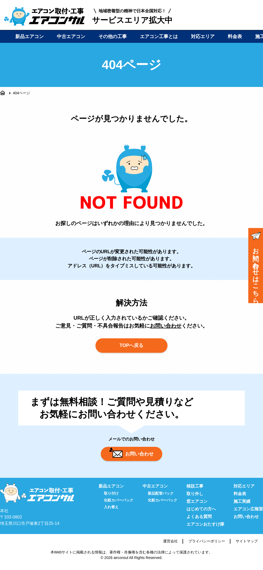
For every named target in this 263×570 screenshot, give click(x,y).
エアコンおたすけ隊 (205, 528)
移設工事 (194, 490)
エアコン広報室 (248, 513)
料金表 (235, 36)
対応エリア (203, 36)
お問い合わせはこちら (255, 266)
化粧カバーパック (118, 504)
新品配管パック (161, 497)
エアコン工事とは (159, 36)
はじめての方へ (201, 513)
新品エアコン (29, 36)
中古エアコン (71, 36)
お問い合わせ (165, 326)
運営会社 (170, 545)
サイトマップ (247, 545)
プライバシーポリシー (206, 545)
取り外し (194, 498)
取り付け (111, 497)
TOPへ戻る (131, 348)
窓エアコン (197, 505)
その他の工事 (112, 36)
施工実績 (242, 505)
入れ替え (111, 511)
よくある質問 (199, 521)
